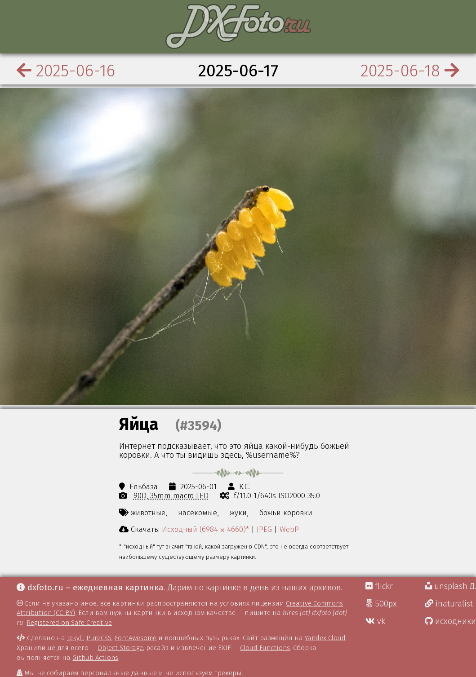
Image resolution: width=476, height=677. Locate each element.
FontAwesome (135, 638)
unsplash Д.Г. (450, 586)
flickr (379, 586)
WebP (289, 529)
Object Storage (120, 648)
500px (381, 604)
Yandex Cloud (325, 638)
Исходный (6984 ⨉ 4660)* (205, 529)
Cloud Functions (265, 648)
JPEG (264, 529)
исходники (450, 621)
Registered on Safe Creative (69, 623)
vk (375, 621)
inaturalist (449, 604)
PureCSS (98, 638)
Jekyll (75, 638)
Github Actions (95, 658)
